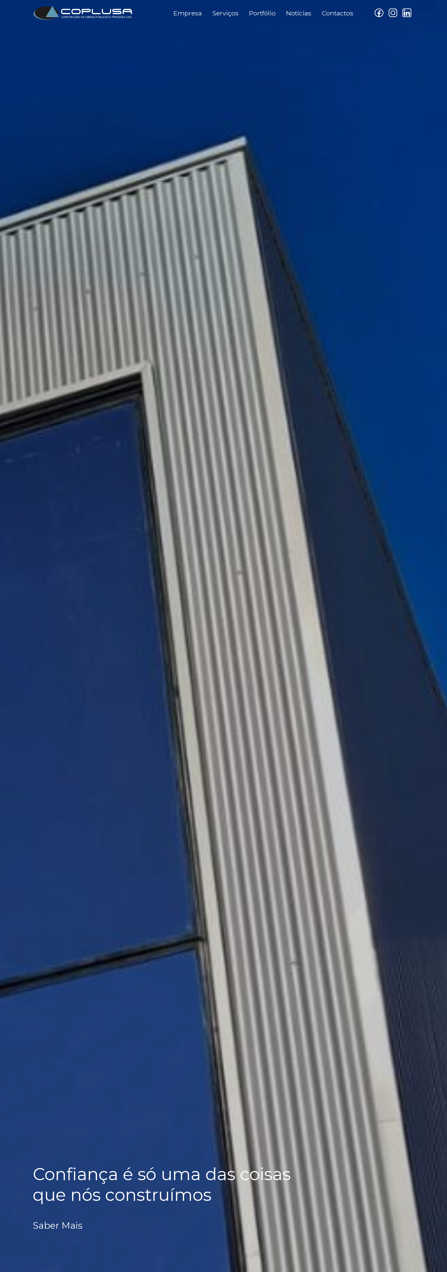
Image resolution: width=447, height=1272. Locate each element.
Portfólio (262, 13)
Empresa (187, 13)
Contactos (337, 13)
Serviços (225, 13)
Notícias (298, 13)
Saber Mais (58, 1225)
